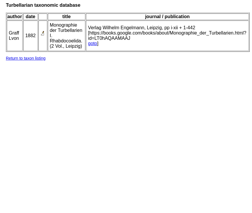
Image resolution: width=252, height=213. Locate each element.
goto (92, 43)
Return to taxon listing (25, 58)
